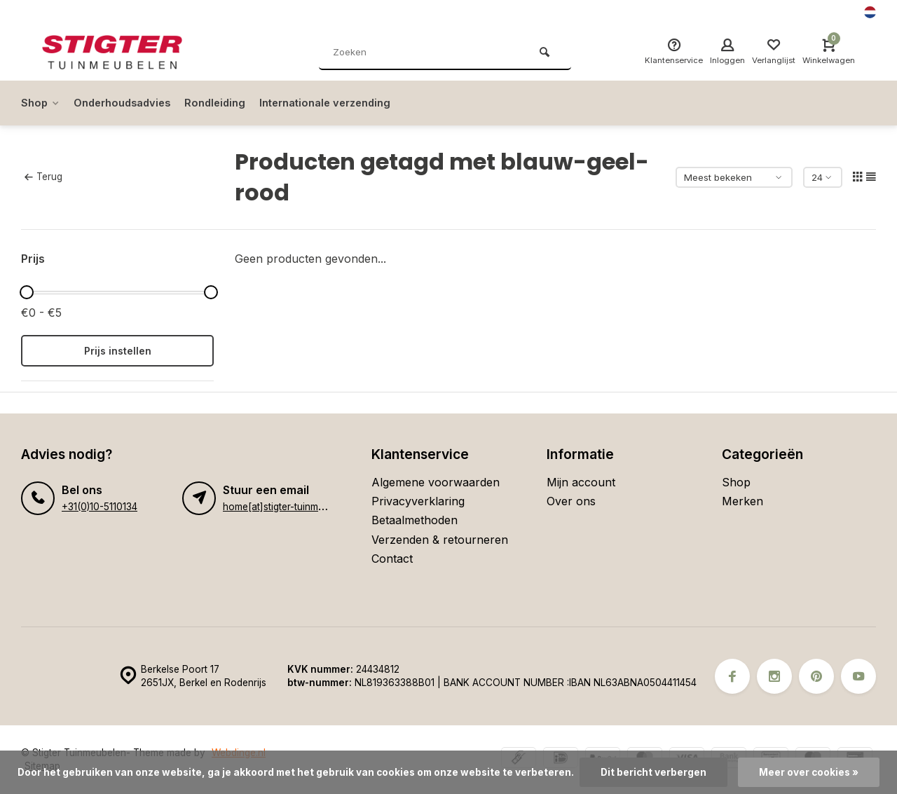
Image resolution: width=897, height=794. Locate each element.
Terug (43, 176)
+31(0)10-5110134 (99, 506)
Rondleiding (228, 103)
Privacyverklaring (418, 501)
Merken (742, 501)
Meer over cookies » (808, 772)
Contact (392, 559)
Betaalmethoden (414, 520)
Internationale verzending (346, 103)
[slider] (27, 292)
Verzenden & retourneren (439, 540)
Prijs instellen (117, 351)
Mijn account (581, 482)
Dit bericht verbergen (653, 772)
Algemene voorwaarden (435, 482)
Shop (41, 103)
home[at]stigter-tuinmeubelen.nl (293, 506)
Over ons (571, 501)
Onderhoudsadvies (129, 103)
